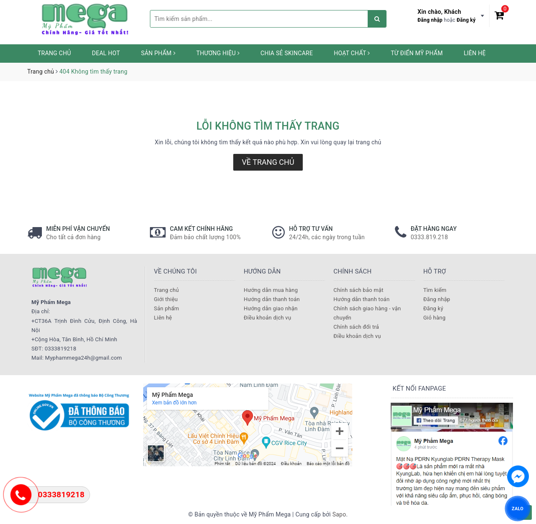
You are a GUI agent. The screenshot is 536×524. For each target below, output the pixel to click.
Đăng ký (466, 20)
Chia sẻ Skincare (286, 53)
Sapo (339, 514)
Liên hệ (474, 53)
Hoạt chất (352, 53)
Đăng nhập (430, 20)
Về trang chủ (268, 162)
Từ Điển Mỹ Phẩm (417, 53)
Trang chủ (54, 53)
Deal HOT (106, 53)
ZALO (517, 508)
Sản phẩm (158, 53)
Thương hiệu (218, 53)
